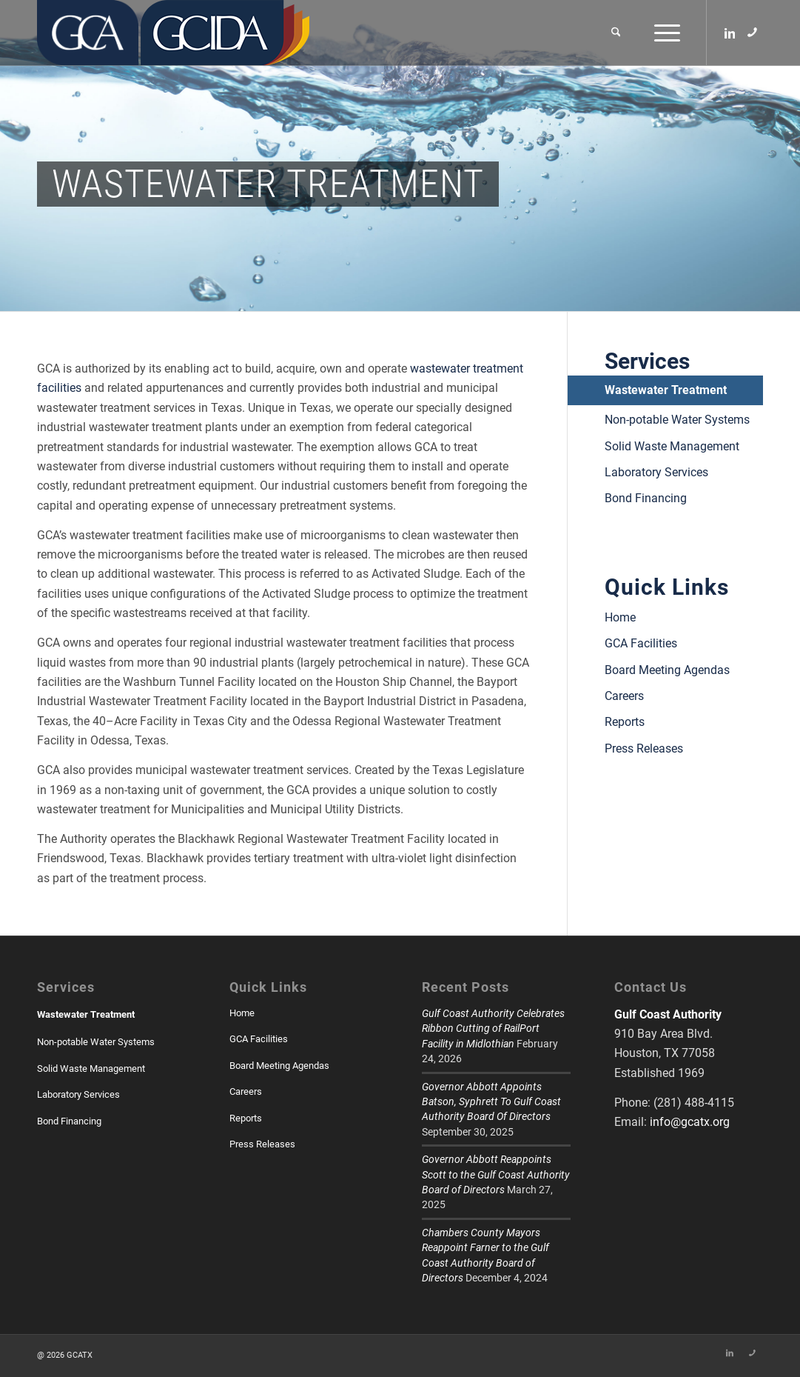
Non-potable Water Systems (677, 420)
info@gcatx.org (690, 1122)
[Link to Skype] (752, 32)
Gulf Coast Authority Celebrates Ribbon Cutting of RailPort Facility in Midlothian (493, 1028)
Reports (625, 722)
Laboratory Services (656, 472)
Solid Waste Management (672, 446)
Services (647, 361)
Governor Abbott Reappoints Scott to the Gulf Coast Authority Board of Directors (496, 1174)
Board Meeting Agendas (667, 670)
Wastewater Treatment (666, 390)
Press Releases (644, 748)
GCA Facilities (641, 643)
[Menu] (662, 32)
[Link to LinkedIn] (730, 32)
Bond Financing (646, 498)
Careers (624, 696)
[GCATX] (87, 32)
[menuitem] (616, 32)
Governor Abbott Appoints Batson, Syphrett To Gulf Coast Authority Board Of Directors (491, 1102)
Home (620, 617)
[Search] (616, 32)
